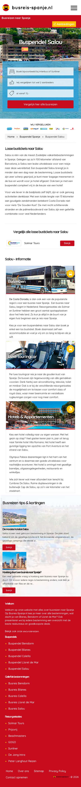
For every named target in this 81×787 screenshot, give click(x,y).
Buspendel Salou (18, 668)
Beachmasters (17, 735)
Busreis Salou (16, 708)
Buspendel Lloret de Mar (23, 662)
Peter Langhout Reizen (22, 761)
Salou (56, 50)
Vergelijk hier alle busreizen (40, 104)
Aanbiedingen (64, 24)
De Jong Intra (16, 754)
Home (11, 136)
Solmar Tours (16, 723)
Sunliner (13, 748)
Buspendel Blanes (19, 649)
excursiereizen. (31, 631)
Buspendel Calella (19, 656)
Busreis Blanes (17, 689)
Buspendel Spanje (30, 136)
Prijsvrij (12, 729)
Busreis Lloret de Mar (21, 702)
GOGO (12, 742)
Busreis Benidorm (19, 683)
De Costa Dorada (18, 299)
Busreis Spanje (41, 50)
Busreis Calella (17, 696)
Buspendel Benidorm (21, 643)
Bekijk (9, 547)
